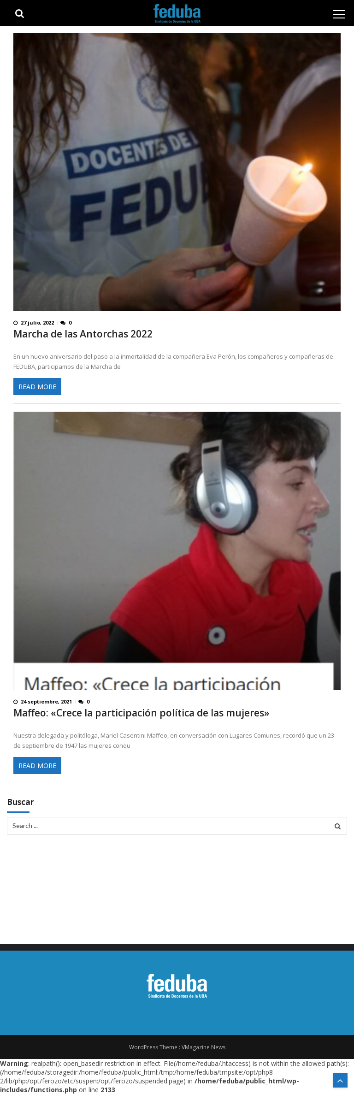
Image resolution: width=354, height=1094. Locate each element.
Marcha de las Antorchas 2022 (83, 334)
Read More (37, 386)
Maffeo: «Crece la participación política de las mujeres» (141, 713)
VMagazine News (203, 1047)
